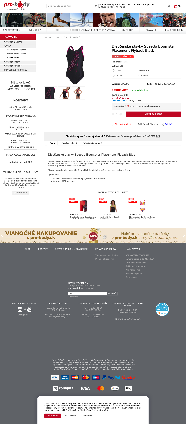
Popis (52, 143)
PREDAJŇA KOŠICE (58, 303)
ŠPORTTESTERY (11, 30)
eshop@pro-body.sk (58, 317)
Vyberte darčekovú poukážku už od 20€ (132, 136)
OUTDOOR (127, 30)
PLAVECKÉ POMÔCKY (13, 66)
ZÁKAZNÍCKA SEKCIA (105, 249)
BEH (58, 30)
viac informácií (20, 193)
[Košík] (177, 6)
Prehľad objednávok (104, 259)
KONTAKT (43, 249)
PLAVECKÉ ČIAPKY (12, 62)
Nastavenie (70, 416)
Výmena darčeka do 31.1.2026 (140, 259)
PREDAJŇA (119, 5)
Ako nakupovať (133, 270)
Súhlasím (53, 415)
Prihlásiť (112, 293)
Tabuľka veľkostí (69, 143)
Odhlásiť (74, 297)
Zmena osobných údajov (106, 255)
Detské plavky (13, 57)
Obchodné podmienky (136, 263)
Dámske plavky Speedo (16, 49)
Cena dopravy (132, 277)
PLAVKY (7, 46)
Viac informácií (101, 410)
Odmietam (87, 416)
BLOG (27, 249)
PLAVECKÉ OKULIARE (13, 42)
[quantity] (116, 114)
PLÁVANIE (151, 30)
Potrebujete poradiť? (92, 143)
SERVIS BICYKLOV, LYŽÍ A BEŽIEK (71, 249)
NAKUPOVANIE (133, 249)
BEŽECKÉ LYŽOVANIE (81, 30)
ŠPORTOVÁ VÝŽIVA (104, 30)
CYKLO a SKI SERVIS (136, 5)
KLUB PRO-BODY (174, 30)
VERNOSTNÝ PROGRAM (137, 255)
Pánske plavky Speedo (16, 53)
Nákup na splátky (134, 274)
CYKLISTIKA (35, 30)
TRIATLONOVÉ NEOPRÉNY (15, 70)
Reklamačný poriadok (136, 266)
